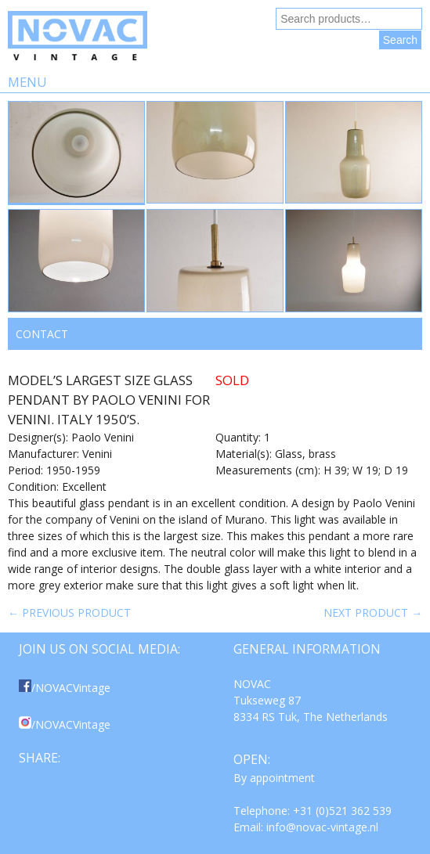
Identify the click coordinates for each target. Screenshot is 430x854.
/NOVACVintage (64, 687)
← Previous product (69, 612)
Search (400, 40)
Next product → (372, 612)
